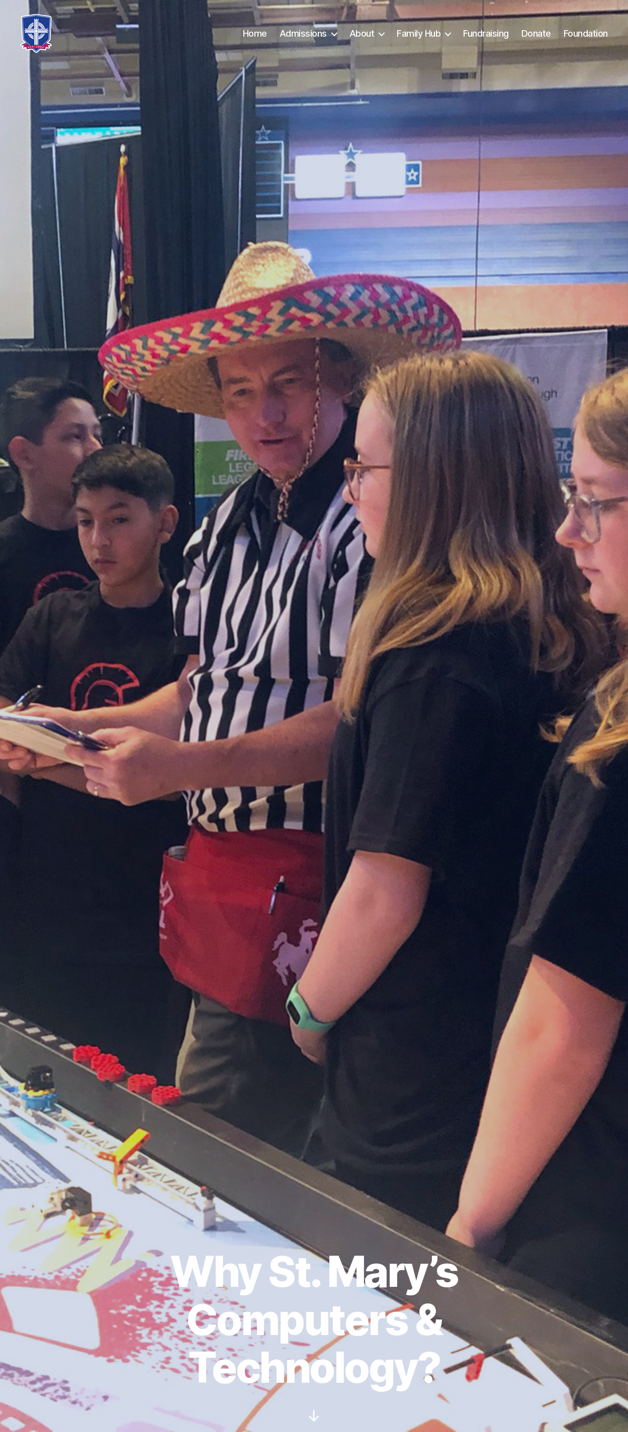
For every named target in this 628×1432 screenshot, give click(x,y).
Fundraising (486, 33)
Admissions (303, 33)
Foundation (586, 33)
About (362, 33)
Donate (536, 33)
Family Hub (418, 33)
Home (255, 33)
